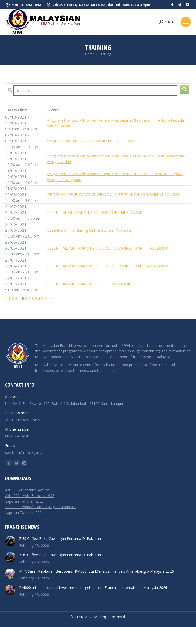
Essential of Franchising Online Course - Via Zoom (90, 230)
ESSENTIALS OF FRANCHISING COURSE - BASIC (89, 283)
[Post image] (10, 541)
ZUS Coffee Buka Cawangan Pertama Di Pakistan (60, 538)
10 (40, 298)
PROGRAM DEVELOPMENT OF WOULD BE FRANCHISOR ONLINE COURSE (113, 194)
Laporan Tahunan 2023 (24, 501)
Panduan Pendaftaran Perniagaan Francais (40, 506)
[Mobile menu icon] (186, 22)
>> (49, 298)
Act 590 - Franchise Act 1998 (28, 490)
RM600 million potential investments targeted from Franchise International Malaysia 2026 (93, 587)
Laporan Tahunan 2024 (24, 512)
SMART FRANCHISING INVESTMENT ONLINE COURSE (95, 140)
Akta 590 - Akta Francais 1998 (29, 495)
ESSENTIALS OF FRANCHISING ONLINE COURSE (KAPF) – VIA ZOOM (107, 248)
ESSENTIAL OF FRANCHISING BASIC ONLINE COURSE (94, 212)
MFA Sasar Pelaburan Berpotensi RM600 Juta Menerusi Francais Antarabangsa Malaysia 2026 (96, 571)
